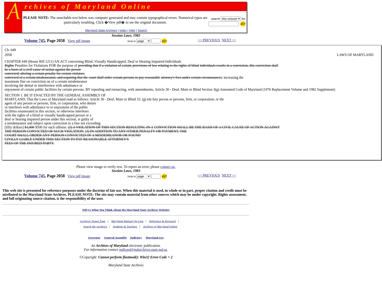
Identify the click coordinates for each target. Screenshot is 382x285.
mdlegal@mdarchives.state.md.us (143, 249)
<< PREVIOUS (209, 40)
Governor (94, 237)
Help (132, 30)
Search (142, 30)
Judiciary (136, 237)
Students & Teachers (125, 226)
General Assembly (115, 237)
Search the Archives (95, 226)
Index (123, 30)
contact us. (167, 167)
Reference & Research (162, 221)
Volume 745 (34, 40)
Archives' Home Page (93, 221)
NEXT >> (229, 40)
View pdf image (79, 41)
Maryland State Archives (101, 30)
